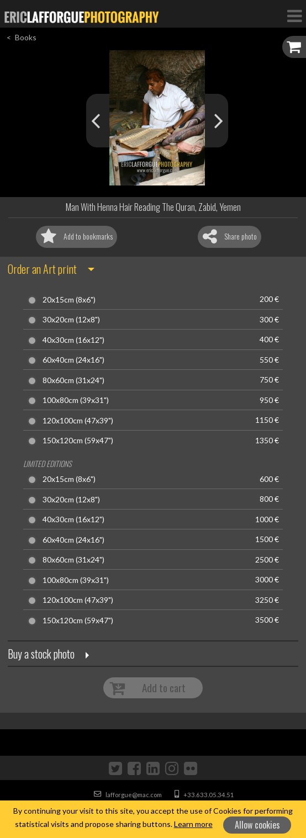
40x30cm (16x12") (73, 340)
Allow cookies (257, 824)
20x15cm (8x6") (69, 299)
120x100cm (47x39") (78, 420)
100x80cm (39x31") (76, 400)
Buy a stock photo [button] (41, 653)
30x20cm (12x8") (71, 319)
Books (25, 37)
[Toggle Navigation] (294, 15)
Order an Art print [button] (42, 269)
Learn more (193, 824)
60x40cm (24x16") (73, 360)
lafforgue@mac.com (128, 794)
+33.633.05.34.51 (204, 794)
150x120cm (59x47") (78, 440)
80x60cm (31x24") (73, 380)
